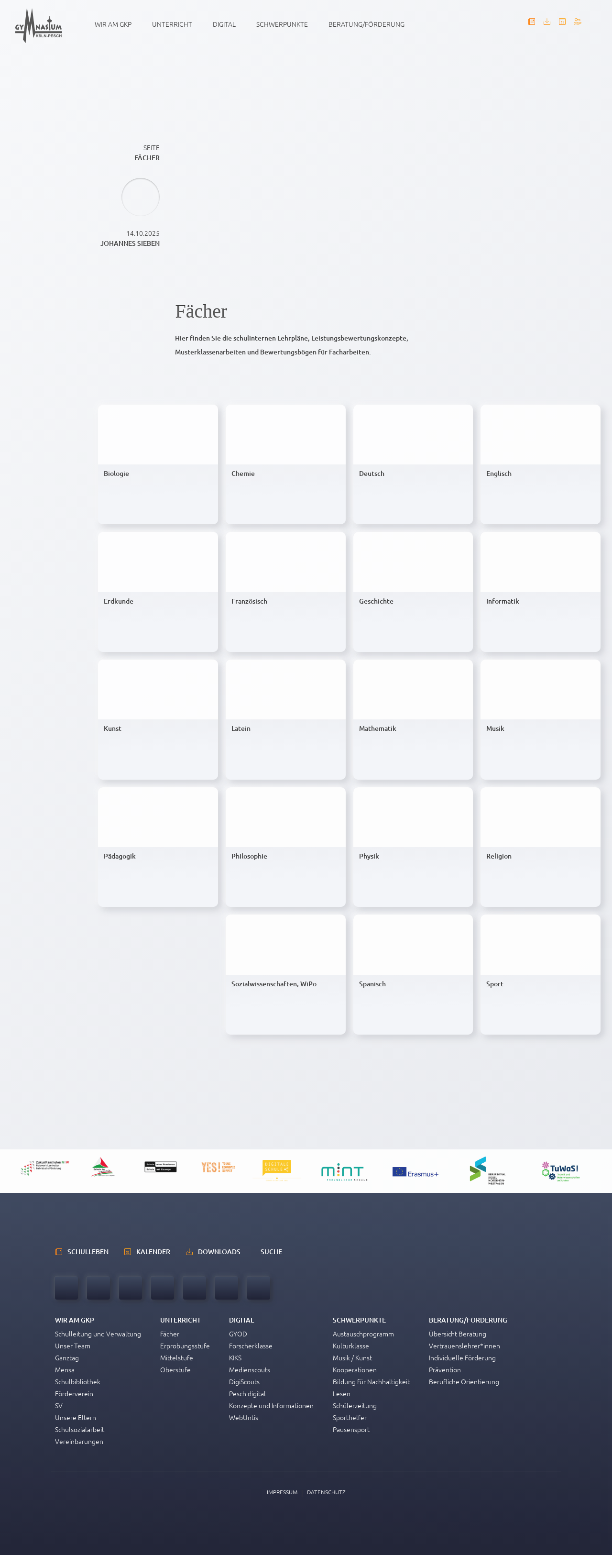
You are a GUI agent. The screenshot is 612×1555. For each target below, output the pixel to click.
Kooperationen (355, 1369)
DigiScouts (244, 1381)
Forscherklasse (251, 1345)
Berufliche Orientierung (464, 1381)
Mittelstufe (176, 1357)
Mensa (65, 1369)
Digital (224, 24)
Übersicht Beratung (457, 1333)
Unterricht (172, 24)
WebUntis (243, 1417)
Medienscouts (249, 1369)
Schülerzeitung (355, 1405)
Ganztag (67, 1357)
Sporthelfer (350, 1417)
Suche (271, 1251)
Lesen (341, 1393)
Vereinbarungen (79, 1441)
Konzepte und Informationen (271, 1405)
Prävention (445, 1369)
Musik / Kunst (352, 1357)
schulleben (88, 1251)
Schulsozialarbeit (79, 1429)
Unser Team (72, 1345)
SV (59, 1405)
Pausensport (351, 1429)
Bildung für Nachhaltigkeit (371, 1381)
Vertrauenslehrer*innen (464, 1345)
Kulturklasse (351, 1345)
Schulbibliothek (77, 1381)
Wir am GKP (113, 24)
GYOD (238, 1333)
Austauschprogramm (363, 1333)
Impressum (282, 1492)
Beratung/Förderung (366, 24)
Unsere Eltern (75, 1417)
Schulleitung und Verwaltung (98, 1333)
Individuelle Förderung (462, 1357)
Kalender (153, 1251)
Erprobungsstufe (185, 1345)
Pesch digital (247, 1393)
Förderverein (74, 1393)
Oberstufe (175, 1369)
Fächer (169, 1333)
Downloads (219, 1251)
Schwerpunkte (282, 24)
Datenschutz (326, 1492)
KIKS (235, 1357)
